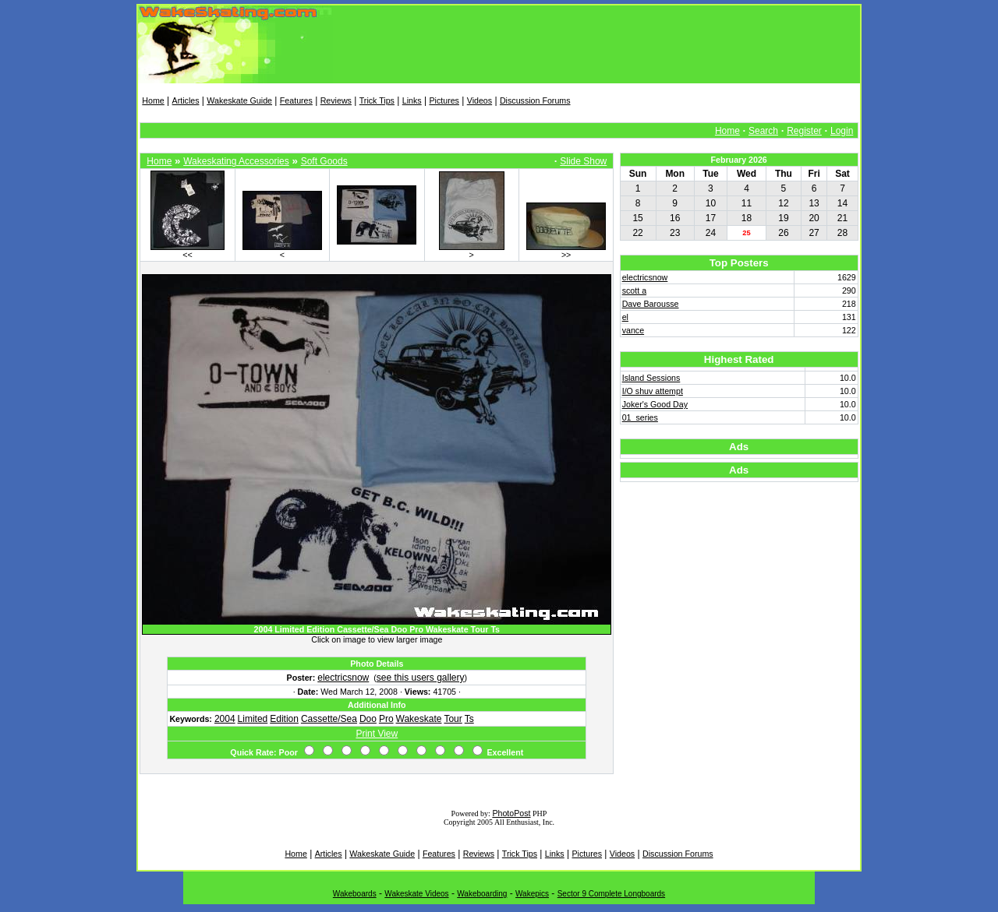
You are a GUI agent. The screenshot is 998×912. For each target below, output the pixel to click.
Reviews (336, 100)
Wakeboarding (482, 893)
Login (841, 130)
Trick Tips (377, 100)
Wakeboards (355, 893)
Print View (377, 733)
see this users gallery (421, 677)
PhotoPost (511, 813)
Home (153, 100)
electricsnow (343, 677)
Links (412, 100)
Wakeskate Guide (239, 100)
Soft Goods (324, 161)
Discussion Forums (535, 100)
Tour (453, 718)
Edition (284, 718)
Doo (368, 718)
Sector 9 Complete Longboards (611, 893)
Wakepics (532, 893)
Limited (253, 718)
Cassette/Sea (329, 718)
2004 (224, 718)
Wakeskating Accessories (236, 161)
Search (763, 130)
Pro (386, 718)
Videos (479, 100)
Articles (186, 100)
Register (804, 130)
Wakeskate (419, 718)
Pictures (444, 100)
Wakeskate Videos (416, 893)
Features (296, 100)
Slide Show (583, 161)
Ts (469, 718)
